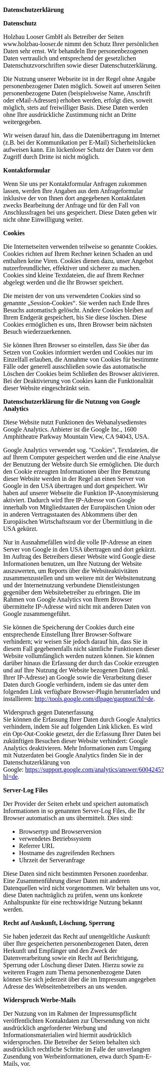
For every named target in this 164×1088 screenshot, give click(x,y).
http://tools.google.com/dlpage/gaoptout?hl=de (94, 698)
